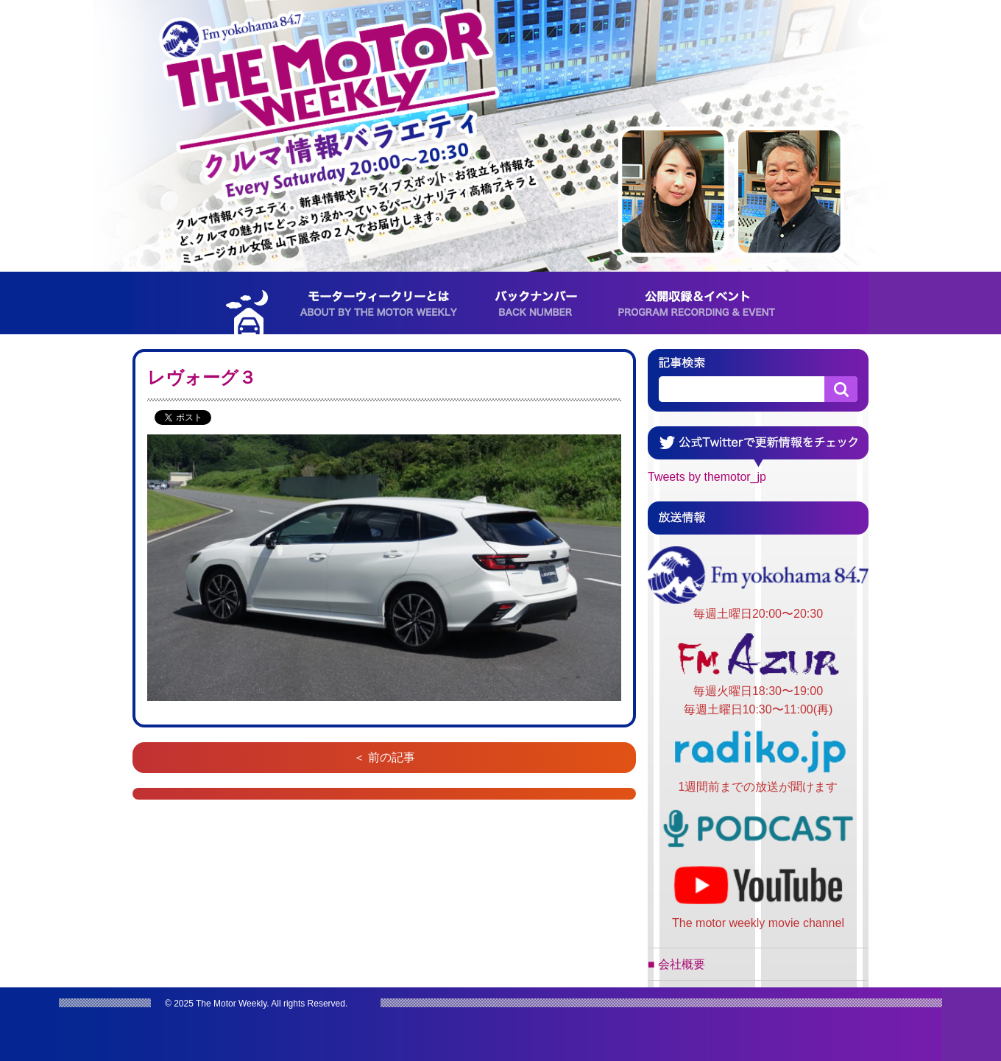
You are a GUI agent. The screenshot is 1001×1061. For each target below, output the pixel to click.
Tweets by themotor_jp (707, 476)
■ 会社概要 (676, 964)
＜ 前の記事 (384, 757)
